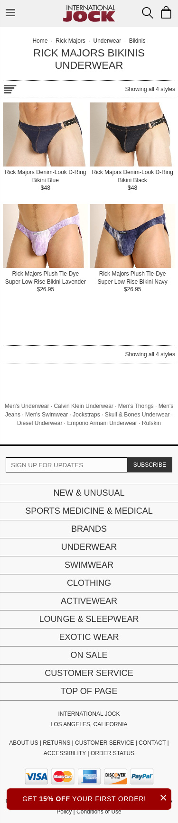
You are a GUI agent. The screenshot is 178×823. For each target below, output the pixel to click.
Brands (89, 529)
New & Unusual (88, 493)
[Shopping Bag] (166, 12)
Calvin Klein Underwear (83, 406)
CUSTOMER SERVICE (104, 743)
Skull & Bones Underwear (137, 414)
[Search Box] (147, 12)
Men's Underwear (27, 406)
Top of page (88, 691)
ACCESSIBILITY (65, 753)
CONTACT (152, 743)
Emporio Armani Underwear (102, 423)
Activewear (89, 601)
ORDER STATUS (112, 753)
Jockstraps (86, 414)
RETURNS (56, 743)
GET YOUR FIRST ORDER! (96, 797)
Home (39, 40)
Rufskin (151, 423)
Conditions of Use (99, 811)
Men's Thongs (136, 406)
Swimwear (89, 565)
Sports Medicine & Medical (89, 511)
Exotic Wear (89, 637)
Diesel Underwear (39, 423)
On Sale (88, 655)
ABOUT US (23, 743)
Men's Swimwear (46, 414)
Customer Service (89, 673)
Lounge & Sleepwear (89, 619)
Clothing (89, 583)
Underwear (89, 547)
